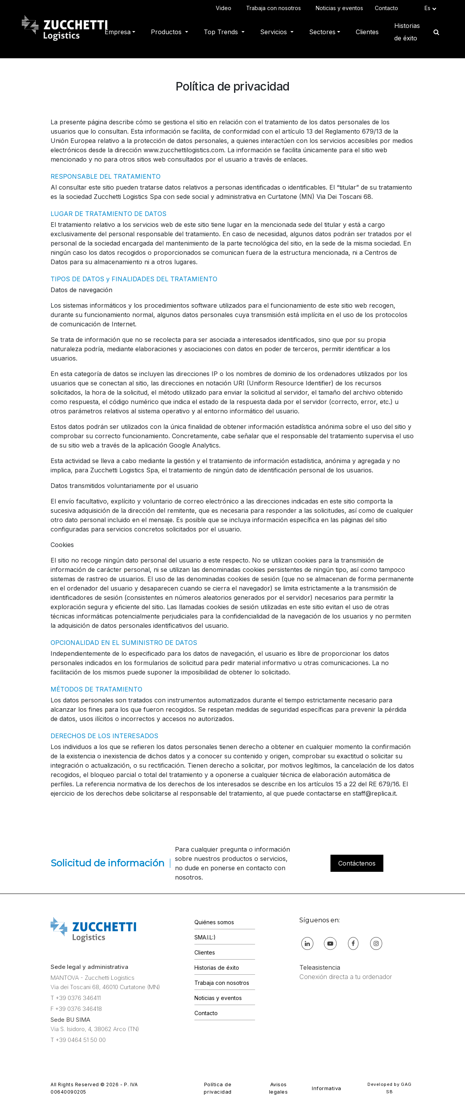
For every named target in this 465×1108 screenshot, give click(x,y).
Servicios (274, 32)
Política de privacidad (217, 1088)
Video (225, 8)
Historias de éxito (407, 32)
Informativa (326, 1088)
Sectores (322, 32)
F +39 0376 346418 (76, 1008)
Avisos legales (278, 1088)
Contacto (388, 8)
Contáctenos (357, 863)
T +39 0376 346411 (76, 998)
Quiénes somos (214, 922)
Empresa (118, 32)
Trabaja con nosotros (275, 8)
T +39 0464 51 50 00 (78, 1040)
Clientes (367, 32)
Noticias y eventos (339, 8)
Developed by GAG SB (389, 1088)
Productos (167, 32)
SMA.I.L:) (205, 937)
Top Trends (222, 32)
